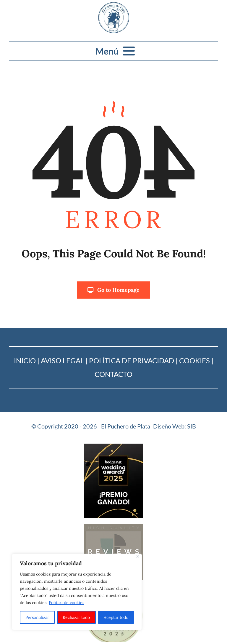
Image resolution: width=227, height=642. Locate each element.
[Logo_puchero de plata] (113, 4)
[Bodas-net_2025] (113, 446)
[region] (77, 592)
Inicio (25, 360)
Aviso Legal (62, 360)
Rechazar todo (76, 617)
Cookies (194, 360)
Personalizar (37, 617)
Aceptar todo (116, 617)
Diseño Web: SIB (174, 426)
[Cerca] (138, 556)
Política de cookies (66, 602)
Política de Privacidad (131, 360)
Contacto (113, 374)
